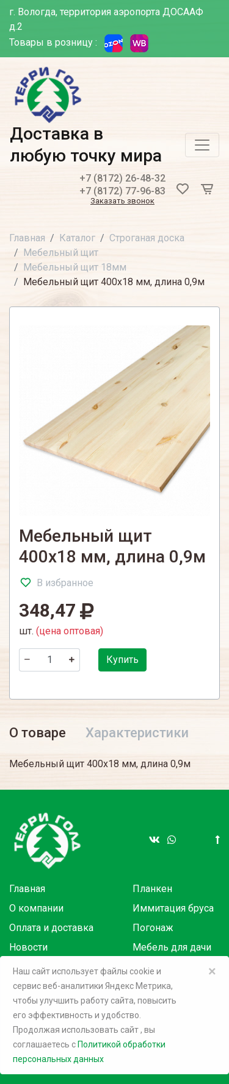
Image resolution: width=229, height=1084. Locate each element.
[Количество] (49, 659)
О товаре (37, 732)
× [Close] (212, 971)
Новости (28, 947)
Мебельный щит (60, 252)
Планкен (152, 888)
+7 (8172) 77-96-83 (122, 191)
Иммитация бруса (173, 908)
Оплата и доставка (51, 927)
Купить (122, 659)
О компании (36, 908)
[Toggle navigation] (202, 145)
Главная (27, 238)
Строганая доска (146, 238)
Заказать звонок (122, 201)
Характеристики (137, 732)
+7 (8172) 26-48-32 (122, 178)
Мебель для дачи (172, 947)
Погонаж (153, 927)
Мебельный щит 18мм (74, 267)
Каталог (77, 238)
